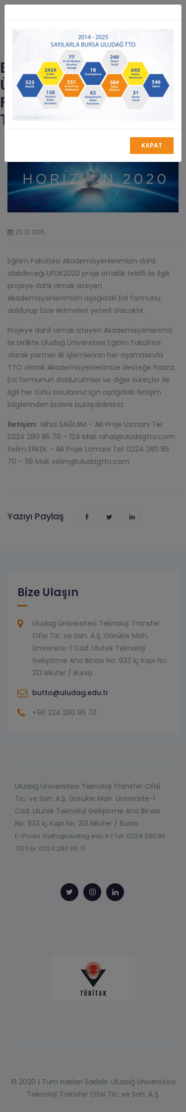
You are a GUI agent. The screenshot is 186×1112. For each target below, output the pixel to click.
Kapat (151, 145)
